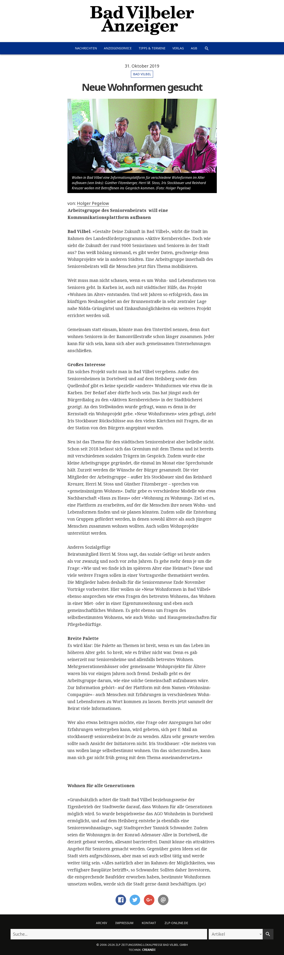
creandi (149, 950)
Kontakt (149, 923)
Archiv (101, 923)
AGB (194, 48)
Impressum (124, 923)
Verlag (178, 48)
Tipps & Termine (152, 48)
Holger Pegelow (93, 203)
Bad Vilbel (142, 74)
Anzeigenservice (118, 48)
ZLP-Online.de (176, 923)
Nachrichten (86, 48)
